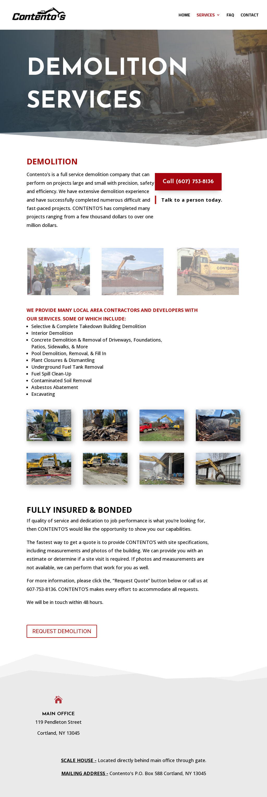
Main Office (58, 714)
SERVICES (206, 16)
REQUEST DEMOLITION (61, 631)
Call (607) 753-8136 (185, 182)
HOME (184, 16)
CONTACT (250, 16)
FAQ (230, 16)
